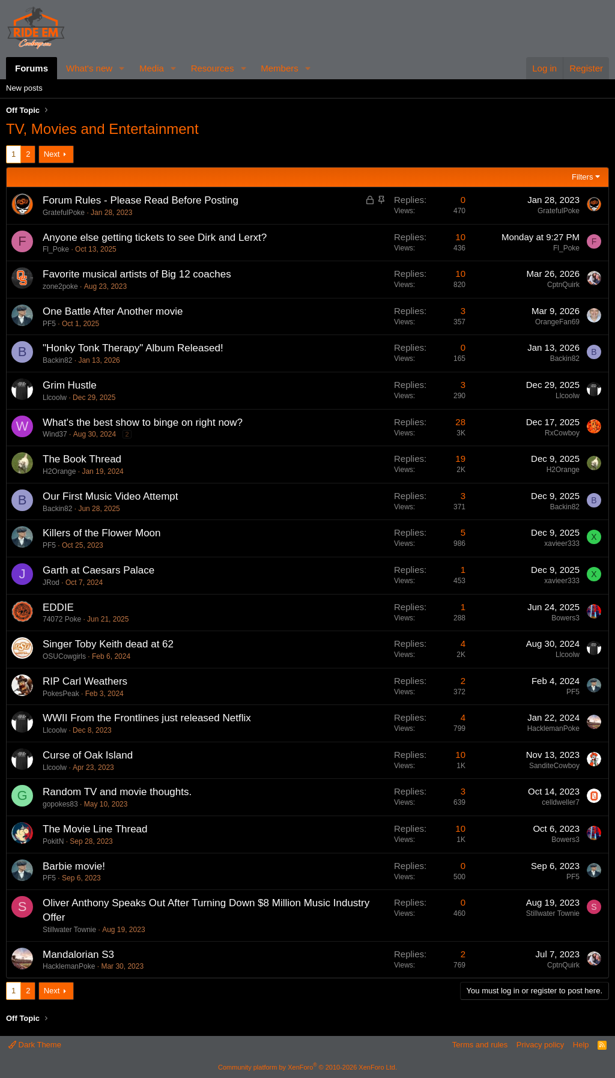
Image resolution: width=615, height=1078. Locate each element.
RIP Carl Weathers (85, 681)
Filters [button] (582, 176)
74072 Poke (62, 619)
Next (52, 154)
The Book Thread (82, 459)
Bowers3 (565, 618)
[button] (122, 68)
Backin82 (57, 360)
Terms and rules (479, 1044)
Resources (212, 68)
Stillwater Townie (69, 929)
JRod (51, 582)
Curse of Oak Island (88, 755)
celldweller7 (561, 802)
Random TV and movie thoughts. (117, 792)
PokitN (53, 841)
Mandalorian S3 (78, 954)
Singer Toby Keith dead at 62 (108, 644)
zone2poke (60, 286)
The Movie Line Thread (95, 829)
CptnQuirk (563, 284)
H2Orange (59, 471)
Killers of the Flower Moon (102, 533)
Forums (31, 68)
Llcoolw (55, 397)
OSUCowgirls (64, 656)
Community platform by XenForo (307, 1067)
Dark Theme (34, 1044)
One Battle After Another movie (113, 311)
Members (279, 68)
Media (151, 68)
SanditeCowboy (554, 766)
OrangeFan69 (557, 322)
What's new (89, 68)
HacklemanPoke (553, 728)
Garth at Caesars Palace (98, 570)
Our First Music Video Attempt (110, 496)
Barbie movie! (74, 866)
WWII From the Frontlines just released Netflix (147, 718)
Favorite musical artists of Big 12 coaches (137, 274)
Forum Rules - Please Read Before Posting (140, 200)
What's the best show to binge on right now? (143, 422)
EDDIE (58, 607)
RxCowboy (562, 433)
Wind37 (55, 434)
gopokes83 (60, 804)
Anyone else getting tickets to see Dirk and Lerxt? (155, 237)
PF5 (49, 323)
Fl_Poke (56, 249)
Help (581, 1044)
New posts (24, 87)
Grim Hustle (70, 385)
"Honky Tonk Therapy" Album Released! (133, 348)
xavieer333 (562, 543)
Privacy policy (540, 1044)
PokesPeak (61, 693)
